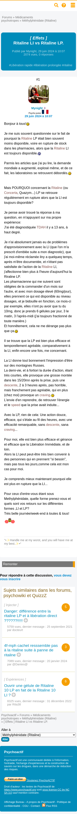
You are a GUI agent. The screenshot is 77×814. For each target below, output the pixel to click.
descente (10, 385)
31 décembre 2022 (59, 701)
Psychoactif (8, 715)
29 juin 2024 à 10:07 (38, 116)
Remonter (10, 564)
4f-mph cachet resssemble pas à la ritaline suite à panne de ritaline (31, 650)
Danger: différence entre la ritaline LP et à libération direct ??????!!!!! (30, 616)
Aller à (38, 735)
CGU (25, 805)
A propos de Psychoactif (40, 802)
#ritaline (67, 65)
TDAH (41, 227)
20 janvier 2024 (57, 661)
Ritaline (26, 138)
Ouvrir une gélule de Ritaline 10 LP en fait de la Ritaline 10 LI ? (29, 690)
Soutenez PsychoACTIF (29, 780)
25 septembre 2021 (59, 626)
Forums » (8, 17)
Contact (35, 805)
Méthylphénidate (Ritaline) (39, 20)
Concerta (10, 193)
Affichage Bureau (14, 802)
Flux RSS (49, 805)
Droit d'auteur (12, 786)
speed (15, 405)
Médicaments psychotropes (17, 19)
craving (45, 395)
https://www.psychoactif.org (20, 789)
